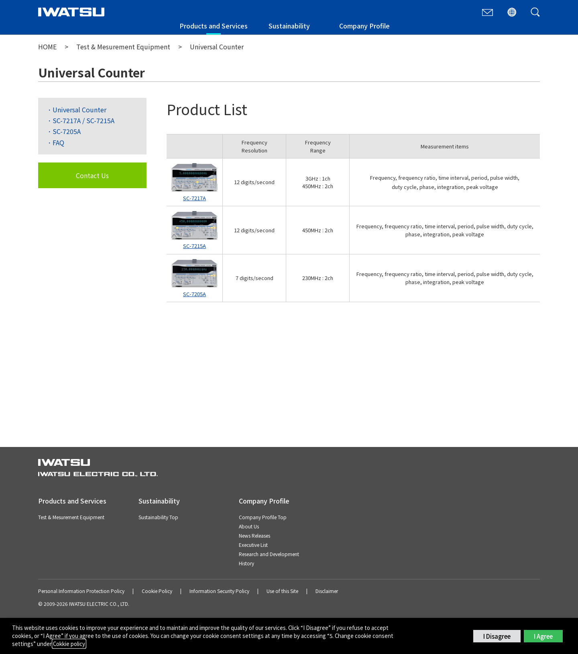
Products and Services (213, 25)
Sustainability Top (158, 517)
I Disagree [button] (497, 636)
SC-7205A (67, 131)
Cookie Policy (157, 590)
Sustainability (289, 25)
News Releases (254, 535)
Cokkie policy (69, 644)
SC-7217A (194, 198)
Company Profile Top (263, 517)
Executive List (253, 544)
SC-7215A (194, 246)
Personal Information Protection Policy (81, 590)
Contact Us (92, 175)
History (246, 563)
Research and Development (269, 553)
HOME (47, 46)
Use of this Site (282, 590)
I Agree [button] (543, 636)
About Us (249, 526)
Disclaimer (326, 590)
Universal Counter (79, 109)
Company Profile (364, 25)
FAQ (58, 142)
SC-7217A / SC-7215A (83, 120)
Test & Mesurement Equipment (123, 46)
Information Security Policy (219, 590)
